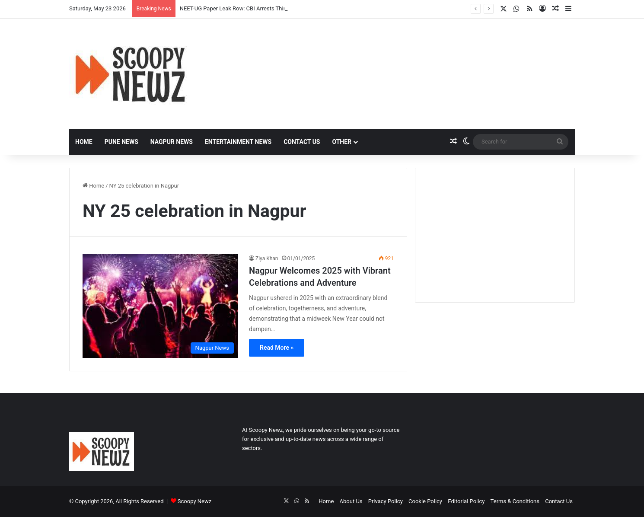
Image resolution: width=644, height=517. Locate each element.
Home (83, 141)
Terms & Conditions (515, 501)
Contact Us (302, 141)
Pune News (121, 141)
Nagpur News (171, 141)
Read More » (276, 347)
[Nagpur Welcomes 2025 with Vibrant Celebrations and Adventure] (160, 306)
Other (341, 141)
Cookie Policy (425, 501)
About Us (351, 501)
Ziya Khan (266, 258)
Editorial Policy (466, 501)
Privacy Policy (385, 501)
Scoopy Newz (194, 501)
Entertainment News (238, 141)
